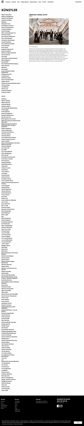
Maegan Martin (5, 245)
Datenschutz (17, 411)
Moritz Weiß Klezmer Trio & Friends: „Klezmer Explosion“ (9, 277)
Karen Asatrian (5, 54)
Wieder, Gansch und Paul (8, 379)
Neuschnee (4, 285)
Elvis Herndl (4, 155)
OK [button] (78, 422)
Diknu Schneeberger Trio (8, 33)
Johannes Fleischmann (7, 209)
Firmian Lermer (5, 168)
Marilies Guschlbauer (7, 256)
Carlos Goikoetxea (6, 130)
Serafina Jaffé (5, 318)
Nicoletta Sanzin (6, 287)
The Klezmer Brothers (7, 344)
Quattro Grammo (6, 305)
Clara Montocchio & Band (8, 137)
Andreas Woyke (5, 106)
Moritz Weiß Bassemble (8, 275)
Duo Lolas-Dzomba (6, 38)
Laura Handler (5, 233)
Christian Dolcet (6, 134)
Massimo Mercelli (6, 264)
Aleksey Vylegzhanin (7, 16)
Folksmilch (4, 170)
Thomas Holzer (5, 85)
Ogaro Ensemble (6, 290)
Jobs (16, 406)
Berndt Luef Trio (6, 117)
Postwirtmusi (5, 76)
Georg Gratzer (5, 175)
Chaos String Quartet (7, 27)
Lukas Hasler (5, 243)
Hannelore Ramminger (8, 40)
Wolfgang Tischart (6, 381)
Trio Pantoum (5, 367)
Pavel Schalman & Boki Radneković (7, 71)
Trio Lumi (4, 358)
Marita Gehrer (5, 258)
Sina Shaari (4, 327)
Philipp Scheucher (6, 74)
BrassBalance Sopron (7, 25)
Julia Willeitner (5, 213)
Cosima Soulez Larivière (8, 139)
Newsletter (17, 402)
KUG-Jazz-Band (5, 231)
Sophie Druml (5, 81)
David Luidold (5, 141)
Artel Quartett (5, 111)
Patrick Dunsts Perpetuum (9, 296)
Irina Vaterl (4, 47)
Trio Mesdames (5, 363)
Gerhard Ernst (5, 177)
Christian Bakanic (6, 29)
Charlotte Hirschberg (7, 132)
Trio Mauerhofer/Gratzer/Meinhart (10, 360)
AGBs (16, 408)
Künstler (14, 2)
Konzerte (8, 2)
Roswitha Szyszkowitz (7, 313)
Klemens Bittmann (6, 227)
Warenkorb (78, 2)
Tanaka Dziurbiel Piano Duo (9, 340)
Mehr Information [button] (18, 424)
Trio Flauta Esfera (6, 353)
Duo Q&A (4, 150)
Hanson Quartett (6, 189)
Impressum (17, 409)
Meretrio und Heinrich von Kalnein (9, 268)
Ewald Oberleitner (6, 164)
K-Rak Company (5, 220)
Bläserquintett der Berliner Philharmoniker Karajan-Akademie (9, 125)
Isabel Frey (4, 198)
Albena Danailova (6, 14)
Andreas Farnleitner (7, 18)
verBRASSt (4, 370)
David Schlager (5, 31)
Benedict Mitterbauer (7, 115)
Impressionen (33, 2)
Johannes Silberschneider (8, 53)
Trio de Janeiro (5, 351)
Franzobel (4, 173)
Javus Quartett (5, 204)
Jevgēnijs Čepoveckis (7, 49)
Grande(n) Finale (6, 179)
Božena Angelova (6, 128)
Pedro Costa (4, 297)
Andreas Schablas (6, 20)
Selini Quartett (5, 317)
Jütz (2, 216)
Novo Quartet (5, 65)
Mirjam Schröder (6, 271)
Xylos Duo (4, 385)
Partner (44, 2)
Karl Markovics (5, 224)
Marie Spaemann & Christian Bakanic (9, 253)
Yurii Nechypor (5, 388)
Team (39, 2)
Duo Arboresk (5, 148)
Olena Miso (4, 292)
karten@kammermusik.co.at (42, 402)
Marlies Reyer (5, 259)
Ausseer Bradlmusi (6, 113)
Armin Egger (5, 110)
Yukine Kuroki (5, 386)
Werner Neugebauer (7, 377)
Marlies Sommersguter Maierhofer (8, 262)
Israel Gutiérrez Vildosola (8, 200)
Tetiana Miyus (5, 342)
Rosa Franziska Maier (7, 79)
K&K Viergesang (6, 218)
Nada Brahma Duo (6, 280)
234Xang (3, 99)
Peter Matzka (5, 299)
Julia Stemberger (6, 211)
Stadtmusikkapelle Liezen (8, 331)
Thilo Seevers (5, 346)
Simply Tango (5, 326)
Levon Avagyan (5, 236)
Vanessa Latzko (5, 92)
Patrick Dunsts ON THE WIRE (9, 294)
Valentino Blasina (6, 90)
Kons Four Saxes (6, 229)
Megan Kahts (5, 266)
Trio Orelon (4, 365)
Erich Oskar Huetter (7, 159)
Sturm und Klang (6, 335)
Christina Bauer (5, 135)
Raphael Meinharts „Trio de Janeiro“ (9, 310)
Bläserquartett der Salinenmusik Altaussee (10, 121)
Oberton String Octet (7, 288)
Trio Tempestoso (6, 368)
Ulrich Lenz (4, 88)
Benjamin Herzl (5, 24)
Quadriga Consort (6, 303)
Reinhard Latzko (6, 78)
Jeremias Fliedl (5, 207)
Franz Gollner (5, 171)
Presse (16, 405)
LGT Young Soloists (6, 238)
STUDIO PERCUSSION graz (8, 333)
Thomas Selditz (5, 347)
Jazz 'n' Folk (4, 205)
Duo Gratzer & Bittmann (8, 36)
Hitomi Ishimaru (6, 191)
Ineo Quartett (5, 45)
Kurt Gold (4, 56)
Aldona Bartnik (5, 102)
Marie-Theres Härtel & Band (9, 58)
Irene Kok (4, 196)
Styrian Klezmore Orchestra (9, 337)
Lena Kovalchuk (6, 234)
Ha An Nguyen (5, 185)
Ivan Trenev (4, 202)
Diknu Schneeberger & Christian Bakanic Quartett (10, 143)
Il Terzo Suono (5, 194)
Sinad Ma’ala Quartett (7, 329)
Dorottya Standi (5, 34)
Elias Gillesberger (6, 153)
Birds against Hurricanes (8, 119)
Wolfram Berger (6, 383)
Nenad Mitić (4, 62)
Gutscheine (51, 2)
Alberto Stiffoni (5, 100)
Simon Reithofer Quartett (8, 322)
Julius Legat (4, 214)
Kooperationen (25, 2)
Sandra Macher (5, 315)
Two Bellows (4, 87)
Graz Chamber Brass (7, 180)
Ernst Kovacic (5, 160)
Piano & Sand (5, 301)
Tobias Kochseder (6, 349)
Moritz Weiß (4, 273)
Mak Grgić (4, 247)
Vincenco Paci (5, 372)
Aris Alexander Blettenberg (9, 108)
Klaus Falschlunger (6, 225)
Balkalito (4, 22)
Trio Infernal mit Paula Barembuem (7, 355)
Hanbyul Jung (5, 187)
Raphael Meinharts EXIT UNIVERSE (8, 307)
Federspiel (4, 166)
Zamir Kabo (4, 390)
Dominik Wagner (6, 146)
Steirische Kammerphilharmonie (10, 83)
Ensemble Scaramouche (8, 157)
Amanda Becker (6, 104)
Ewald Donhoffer (6, 162)
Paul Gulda (4, 69)
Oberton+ (4, 67)
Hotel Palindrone (6, 193)
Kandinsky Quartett (7, 222)
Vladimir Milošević (6, 374)
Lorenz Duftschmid (6, 240)
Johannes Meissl (6, 51)
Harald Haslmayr (6, 42)
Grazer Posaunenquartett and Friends (10, 183)
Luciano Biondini (6, 242)
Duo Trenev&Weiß (6, 151)
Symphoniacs (5, 338)
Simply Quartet (5, 324)
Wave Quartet (5, 376)
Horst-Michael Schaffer (8, 44)
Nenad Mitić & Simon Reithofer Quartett (10, 282)
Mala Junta (4, 249)
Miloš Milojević (5, 60)
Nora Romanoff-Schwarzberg (9, 63)
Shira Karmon (5, 320)
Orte (18, 2)
